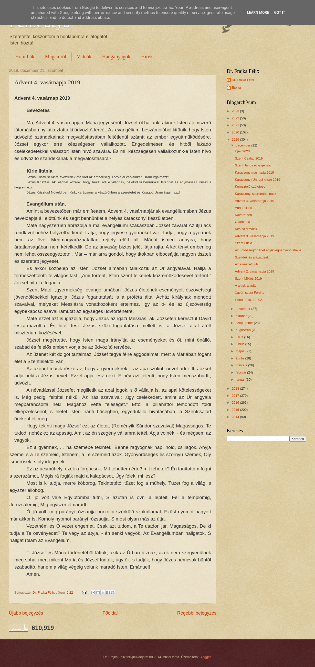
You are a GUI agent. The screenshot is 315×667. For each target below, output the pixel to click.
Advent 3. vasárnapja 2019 (254, 236)
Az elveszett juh (246, 264)
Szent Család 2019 (249, 158)
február (241, 372)
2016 (236, 402)
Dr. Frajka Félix (243, 80)
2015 (236, 410)
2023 (236, 111)
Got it (279, 12)
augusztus (243, 330)
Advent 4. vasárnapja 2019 (254, 201)
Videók (84, 56)
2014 (236, 417)
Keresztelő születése (250, 186)
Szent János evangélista (253, 165)
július (240, 337)
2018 (236, 388)
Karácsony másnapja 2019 (254, 172)
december (243, 145)
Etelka (236, 87)
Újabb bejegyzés (26, 613)
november (243, 309)
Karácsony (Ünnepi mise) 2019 (257, 180)
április (240, 358)
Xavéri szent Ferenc (249, 293)
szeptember (245, 323)
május (240, 351)
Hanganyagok (116, 56)
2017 (236, 396)
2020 (236, 132)
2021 (236, 125)
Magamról (55, 56)
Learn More (258, 12)
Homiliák (25, 56)
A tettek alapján (246, 285)
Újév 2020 (242, 151)
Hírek (147, 56)
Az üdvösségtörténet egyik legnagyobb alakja (268, 250)
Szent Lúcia (243, 243)
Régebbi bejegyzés (196, 613)
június (240, 344)
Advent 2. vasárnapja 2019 (254, 271)
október (242, 316)
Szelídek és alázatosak (252, 257)
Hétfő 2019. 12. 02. (249, 300)
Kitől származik (246, 229)
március (242, 365)
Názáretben (243, 215)
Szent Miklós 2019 (248, 278)
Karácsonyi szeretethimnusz (255, 194)
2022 (236, 118)
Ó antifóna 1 (244, 222)
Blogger (205, 657)
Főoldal (110, 613)
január (241, 379)
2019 (236, 139)
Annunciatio (243, 208)
